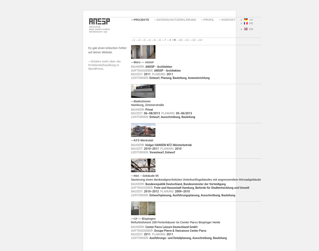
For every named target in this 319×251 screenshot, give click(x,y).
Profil (209, 19)
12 (193, 39)
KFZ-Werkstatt (143, 140)
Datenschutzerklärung (176, 19)
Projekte (141, 19)
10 (180, 39)
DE (248, 19)
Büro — (144, 62)
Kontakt (228, 19)
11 (187, 39)
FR (248, 23)
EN (248, 29)
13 (200, 39)
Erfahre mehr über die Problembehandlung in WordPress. (104, 65)
